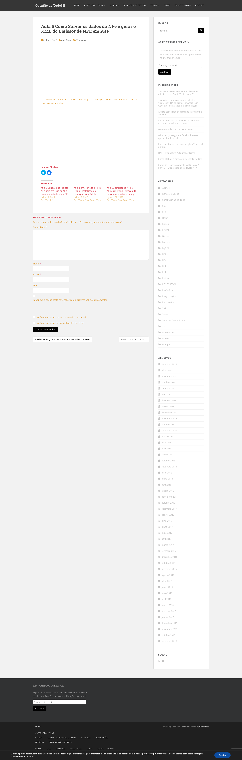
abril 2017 (166, 538)
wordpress (167, 344)
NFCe (165, 254)
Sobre (167, 5)
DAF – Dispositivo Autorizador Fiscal (176, 152)
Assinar (164, 71)
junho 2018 (167, 478)
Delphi (165, 217)
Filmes (165, 223)
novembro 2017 (169, 496)
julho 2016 (167, 581)
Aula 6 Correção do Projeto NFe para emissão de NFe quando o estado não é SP (54, 190)
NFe (164, 260)
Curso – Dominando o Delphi (62, 737)
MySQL (165, 248)
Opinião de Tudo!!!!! (50, 5)
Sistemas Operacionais (173, 320)
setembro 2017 (169, 508)
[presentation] (56, 309)
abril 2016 (166, 599)
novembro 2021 (169, 376)
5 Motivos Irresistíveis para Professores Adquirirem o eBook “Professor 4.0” (178, 93)
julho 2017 (167, 520)
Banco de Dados (170, 193)
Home (77, 5)
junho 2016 (167, 587)
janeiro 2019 (168, 454)
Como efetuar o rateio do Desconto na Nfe (180, 158)
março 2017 (168, 544)
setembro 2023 (169, 364)
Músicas (166, 242)
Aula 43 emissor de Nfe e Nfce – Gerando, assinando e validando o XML (179, 122)
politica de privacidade (153, 753)
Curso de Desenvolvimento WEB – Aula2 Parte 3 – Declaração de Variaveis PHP (178, 166)
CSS (164, 205)
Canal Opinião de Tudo (134, 5)
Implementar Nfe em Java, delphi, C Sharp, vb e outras (181, 145)
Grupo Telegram (183, 5)
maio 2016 (167, 593)
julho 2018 (167, 472)
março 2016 (168, 605)
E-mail (37, 274)
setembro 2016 (169, 568)
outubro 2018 (168, 460)
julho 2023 (167, 370)
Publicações (168, 302)
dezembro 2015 (169, 623)
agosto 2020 (168, 436)
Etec (49, 748)
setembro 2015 (169, 641)
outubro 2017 (168, 502)
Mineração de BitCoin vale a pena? (175, 129)
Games (165, 235)
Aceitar (222, 755)
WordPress (204, 726)
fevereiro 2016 (169, 611)
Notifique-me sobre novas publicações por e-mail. (61, 323)
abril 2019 (166, 448)
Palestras (86, 737)
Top (164, 326)
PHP (164, 272)
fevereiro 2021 (169, 400)
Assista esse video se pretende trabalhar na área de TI (180, 113)
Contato (199, 5)
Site (35, 285)
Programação (169, 296)
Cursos (38, 737)
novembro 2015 (169, 629)
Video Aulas (82, 40)
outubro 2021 (168, 382)
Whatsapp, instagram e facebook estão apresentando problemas (178, 137)
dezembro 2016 (169, 556)
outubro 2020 (168, 424)
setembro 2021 (169, 388)
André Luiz (66, 40)
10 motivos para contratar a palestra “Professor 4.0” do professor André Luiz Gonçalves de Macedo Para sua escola (178, 103)
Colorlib (184, 726)
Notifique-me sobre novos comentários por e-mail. (61, 317)
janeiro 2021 (168, 406)
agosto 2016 (168, 575)
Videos (153, 5)
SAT (164, 308)
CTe (164, 211)
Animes (166, 187)
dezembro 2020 (169, 412)
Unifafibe (60, 748)
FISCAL (165, 229)
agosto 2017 (168, 514)
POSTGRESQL (169, 284)
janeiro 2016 (168, 617)
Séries (165, 314)
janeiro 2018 (168, 490)
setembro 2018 (169, 466)
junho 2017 (167, 526)
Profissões (167, 290)
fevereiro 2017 (169, 550)
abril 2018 (166, 484)
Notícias (114, 5)
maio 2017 (167, 532)
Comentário (40, 227)
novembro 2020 (169, 418)
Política (165, 278)
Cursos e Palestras (93, 5)
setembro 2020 (169, 430)
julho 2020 (167, 442)
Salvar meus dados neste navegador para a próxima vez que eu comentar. (70, 299)
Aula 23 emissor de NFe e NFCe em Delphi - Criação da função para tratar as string (121, 190)
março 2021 (168, 394)
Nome (37, 263)
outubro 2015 (168, 635)
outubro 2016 (168, 562)
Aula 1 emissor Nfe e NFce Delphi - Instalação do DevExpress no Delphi (87, 190)
